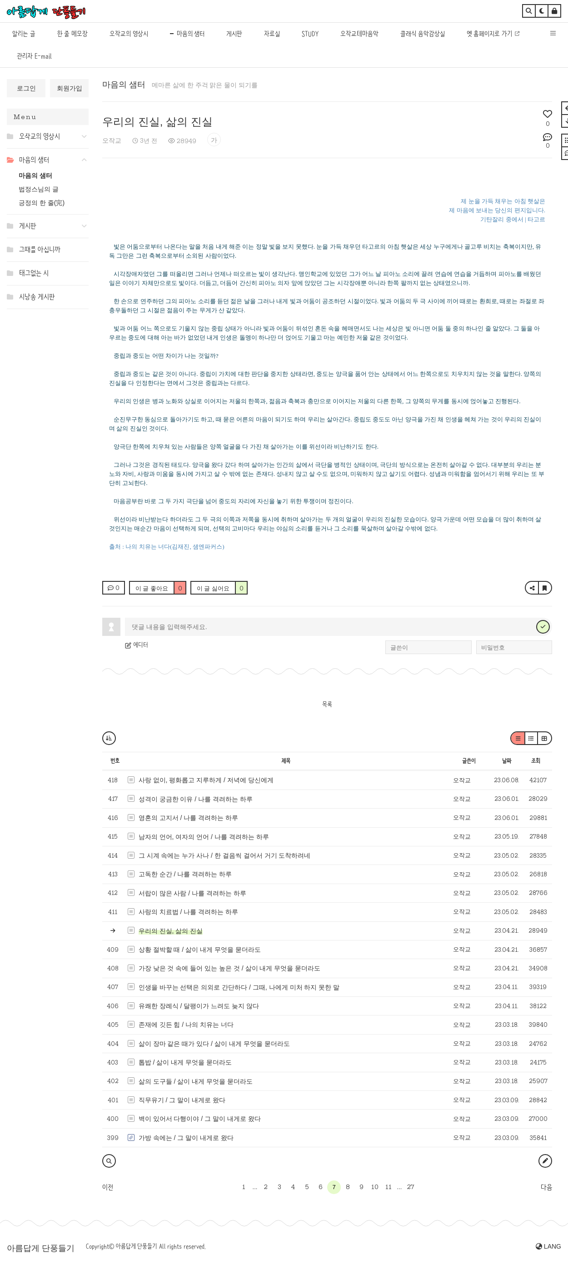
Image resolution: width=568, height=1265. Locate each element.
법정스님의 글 (39, 189)
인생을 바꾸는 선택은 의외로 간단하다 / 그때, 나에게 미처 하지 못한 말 (239, 987)
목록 (327, 704)
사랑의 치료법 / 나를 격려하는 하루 (188, 911)
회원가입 (69, 88)
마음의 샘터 (35, 175)
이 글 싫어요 (222, 588)
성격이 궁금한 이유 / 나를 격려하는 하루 (196, 799)
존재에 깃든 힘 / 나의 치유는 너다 (186, 1024)
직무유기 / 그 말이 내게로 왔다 (182, 1100)
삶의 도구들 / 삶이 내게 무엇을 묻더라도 (196, 1081)
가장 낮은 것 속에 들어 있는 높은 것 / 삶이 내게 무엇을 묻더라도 (230, 968)
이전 (107, 1187)
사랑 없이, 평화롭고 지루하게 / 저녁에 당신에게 (206, 780)
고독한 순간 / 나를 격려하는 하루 (185, 874)
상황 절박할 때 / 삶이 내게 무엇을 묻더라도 (200, 949)
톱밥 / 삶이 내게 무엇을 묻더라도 (185, 1062)
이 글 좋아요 (160, 588)
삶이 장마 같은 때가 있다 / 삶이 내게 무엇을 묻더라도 (214, 1043)
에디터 (136, 644)
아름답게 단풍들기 (41, 1248)
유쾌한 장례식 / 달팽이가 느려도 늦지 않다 (199, 1006)
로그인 (26, 88)
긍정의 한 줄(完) (42, 202)
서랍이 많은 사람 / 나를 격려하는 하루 (192, 893)
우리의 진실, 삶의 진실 (157, 121)
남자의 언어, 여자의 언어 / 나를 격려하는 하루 (204, 836)
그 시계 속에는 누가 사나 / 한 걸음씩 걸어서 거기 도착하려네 (225, 855)
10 (375, 1186)
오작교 (111, 140)
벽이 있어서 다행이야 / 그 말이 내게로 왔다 (200, 1118)
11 (388, 1186)
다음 (546, 1187)
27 (410, 1186)
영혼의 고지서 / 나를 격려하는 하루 (188, 817)
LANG (548, 1246)
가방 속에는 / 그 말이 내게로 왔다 (186, 1137)
